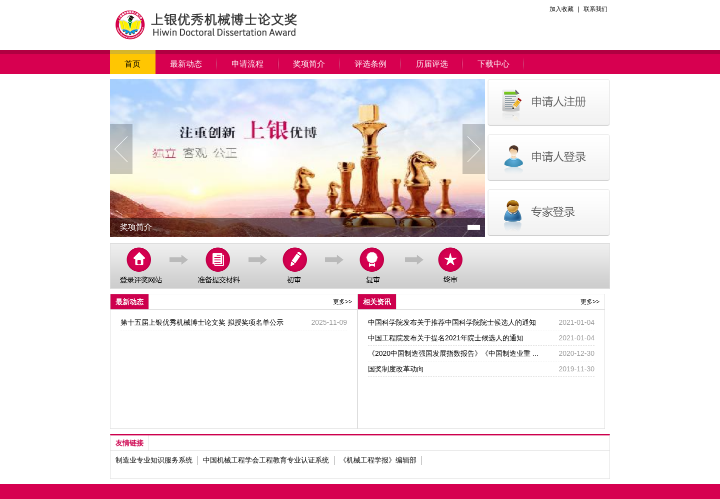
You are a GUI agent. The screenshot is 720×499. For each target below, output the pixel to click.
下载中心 (493, 64)
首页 (132, 64)
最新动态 (186, 64)
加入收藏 (562, 9)
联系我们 (596, 9)
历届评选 (432, 64)
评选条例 (370, 64)
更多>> (342, 301)
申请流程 (248, 64)
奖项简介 (309, 64)
